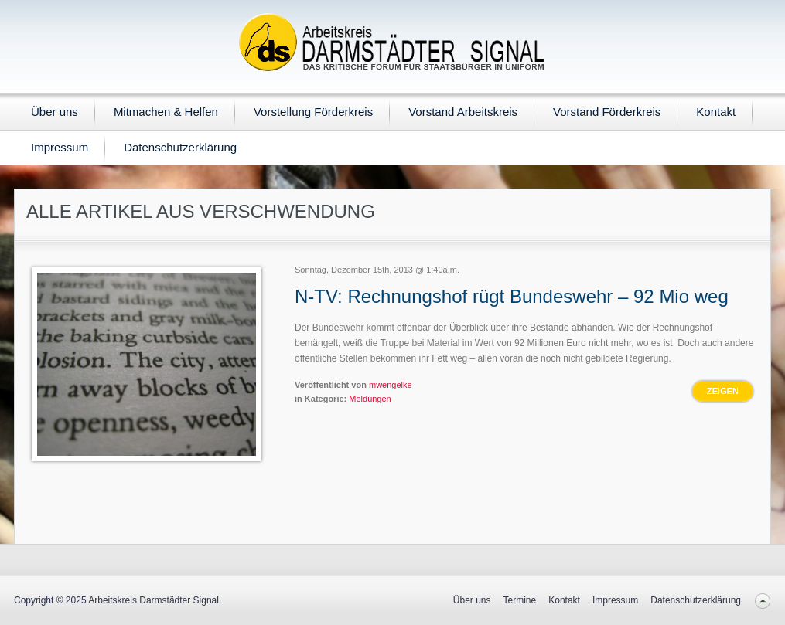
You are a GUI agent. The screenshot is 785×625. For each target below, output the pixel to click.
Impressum (59, 147)
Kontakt (716, 111)
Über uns (54, 111)
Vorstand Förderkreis (606, 111)
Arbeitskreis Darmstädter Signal (153, 600)
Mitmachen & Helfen (166, 111)
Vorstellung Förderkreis (313, 111)
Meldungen (370, 398)
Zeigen (723, 391)
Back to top (762, 601)
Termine (520, 600)
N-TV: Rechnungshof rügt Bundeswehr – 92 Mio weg (512, 296)
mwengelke (390, 384)
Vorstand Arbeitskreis (462, 111)
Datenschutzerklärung (180, 147)
